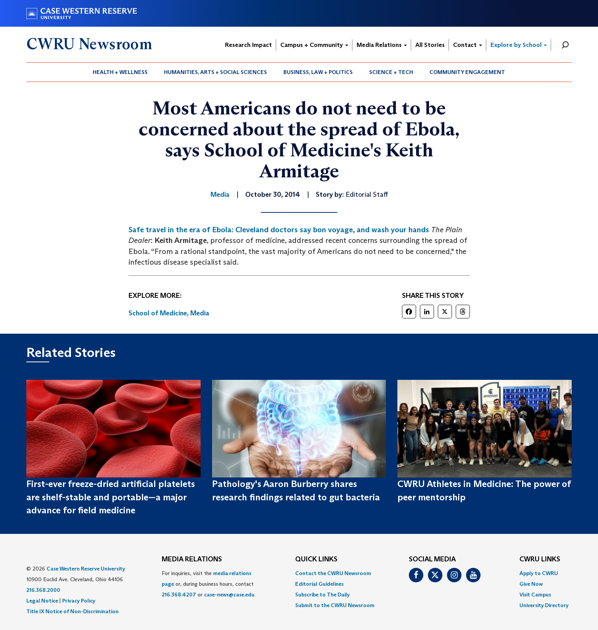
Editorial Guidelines (319, 583)
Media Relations (382, 44)
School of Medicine (158, 313)
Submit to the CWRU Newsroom (335, 605)
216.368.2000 (43, 590)
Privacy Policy (78, 600)
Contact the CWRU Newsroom (333, 573)
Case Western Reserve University (86, 568)
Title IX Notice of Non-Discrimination (72, 611)
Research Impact (248, 44)
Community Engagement (467, 72)
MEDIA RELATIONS (192, 559)
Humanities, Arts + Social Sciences (215, 72)
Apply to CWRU (538, 573)
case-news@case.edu (229, 594)
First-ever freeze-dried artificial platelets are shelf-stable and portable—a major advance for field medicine (110, 497)
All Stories (430, 44)
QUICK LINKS (316, 559)
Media (199, 313)
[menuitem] (120, 72)
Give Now (531, 583)
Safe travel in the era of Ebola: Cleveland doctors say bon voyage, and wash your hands (279, 229)
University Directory (544, 605)
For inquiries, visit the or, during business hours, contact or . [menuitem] (209, 584)
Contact (467, 44)
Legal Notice (42, 600)
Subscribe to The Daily (322, 594)
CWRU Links (539, 559)
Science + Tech (391, 72)
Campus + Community (314, 44)
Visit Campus (535, 594)
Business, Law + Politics (318, 72)
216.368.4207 (179, 594)
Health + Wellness (120, 72)
